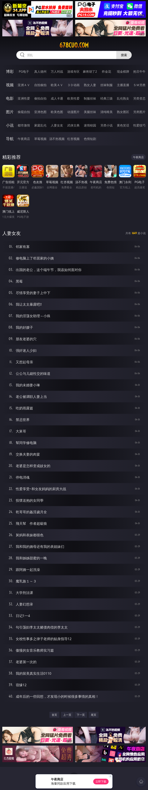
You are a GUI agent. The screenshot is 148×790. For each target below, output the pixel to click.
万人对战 (57, 71)
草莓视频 (40, 139)
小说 (10, 125)
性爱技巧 (139, 125)
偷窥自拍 (24, 112)
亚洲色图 (40, 112)
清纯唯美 (106, 112)
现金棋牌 (123, 71)
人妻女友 (57, 125)
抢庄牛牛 (139, 71)
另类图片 (139, 112)
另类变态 (139, 98)
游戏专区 (73, 71)
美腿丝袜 (90, 112)
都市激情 (24, 125)
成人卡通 (57, 98)
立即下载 (101, 781)
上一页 (67, 715)
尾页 (93, 715)
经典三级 (106, 98)
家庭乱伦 (40, 125)
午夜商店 (24, 139)
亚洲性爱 (24, 98)
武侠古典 (73, 125)
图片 (10, 111)
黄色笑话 (123, 125)
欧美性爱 (73, 98)
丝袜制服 (106, 85)
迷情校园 (90, 125)
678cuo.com (74, 45)
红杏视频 (73, 139)
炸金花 (106, 71)
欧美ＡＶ (57, 85)
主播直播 (123, 85)
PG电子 (24, 71)
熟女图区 (123, 112)
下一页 (81, 715)
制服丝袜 (90, 98)
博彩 (10, 71)
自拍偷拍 (40, 85)
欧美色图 (57, 112)
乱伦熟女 (123, 98)
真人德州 (40, 71)
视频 (10, 84)
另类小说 (106, 125)
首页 (54, 715)
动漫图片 (73, 112)
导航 (10, 138)
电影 (10, 98)
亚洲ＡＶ (24, 85)
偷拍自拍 (40, 98)
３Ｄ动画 (73, 85)
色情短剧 (90, 139)
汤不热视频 (57, 139)
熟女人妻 (90, 85)
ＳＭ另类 (139, 85)
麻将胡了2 (90, 71)
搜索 (124, 55)
